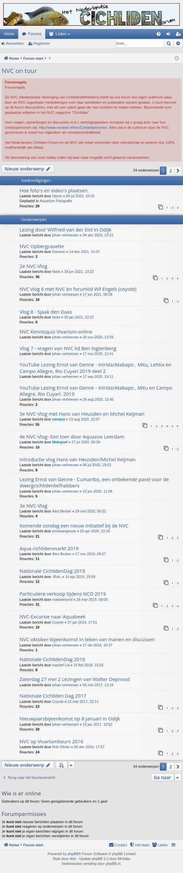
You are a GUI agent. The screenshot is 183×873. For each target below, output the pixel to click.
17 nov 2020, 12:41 (98, 354)
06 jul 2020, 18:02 (97, 465)
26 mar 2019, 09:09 (92, 599)
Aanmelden (15, 43)
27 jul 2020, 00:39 (86, 442)
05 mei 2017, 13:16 (98, 685)
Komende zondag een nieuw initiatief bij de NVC (74, 525)
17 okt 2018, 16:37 (97, 645)
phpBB (72, 854)
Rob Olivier (61, 747)
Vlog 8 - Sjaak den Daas (46, 311)
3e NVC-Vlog (33, 505)
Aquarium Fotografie (56, 201)
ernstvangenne (64, 531)
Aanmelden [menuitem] (169, 35)
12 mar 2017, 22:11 (82, 701)
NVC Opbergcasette (42, 246)
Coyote (57, 622)
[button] (178, 171)
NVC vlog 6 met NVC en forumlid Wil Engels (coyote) (78, 289)
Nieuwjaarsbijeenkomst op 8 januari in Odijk (70, 718)
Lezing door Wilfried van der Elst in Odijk (65, 229)
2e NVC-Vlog (33, 266)
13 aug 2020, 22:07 (84, 419)
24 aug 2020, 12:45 (98, 399)
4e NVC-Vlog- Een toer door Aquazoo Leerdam (72, 436)
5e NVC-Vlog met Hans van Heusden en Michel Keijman (82, 413)
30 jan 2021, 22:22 (79, 317)
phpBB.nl (113, 864)
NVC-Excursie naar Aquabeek (52, 616)
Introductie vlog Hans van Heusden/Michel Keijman (77, 459)
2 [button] (170, 171)
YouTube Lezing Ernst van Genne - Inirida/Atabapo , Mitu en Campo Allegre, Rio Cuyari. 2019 (96, 390)
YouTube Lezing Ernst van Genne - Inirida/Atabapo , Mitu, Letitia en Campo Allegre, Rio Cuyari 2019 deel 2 (95, 367)
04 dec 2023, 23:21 (98, 235)
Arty (73, 859)
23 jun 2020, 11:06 (97, 491)
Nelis (56, 272)
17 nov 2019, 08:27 (90, 554)
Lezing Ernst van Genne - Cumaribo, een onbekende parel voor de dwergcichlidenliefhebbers (94, 482)
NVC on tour (19, 71)
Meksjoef (59, 442)
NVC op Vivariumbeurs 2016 (51, 741)
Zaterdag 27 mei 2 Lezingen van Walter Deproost (75, 679)
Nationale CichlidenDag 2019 (52, 571)
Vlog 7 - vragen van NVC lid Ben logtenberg (68, 348)
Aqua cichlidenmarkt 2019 (49, 548)
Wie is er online (21, 793)
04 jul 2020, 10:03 (80, 196)
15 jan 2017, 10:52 (97, 724)
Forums (34, 34)
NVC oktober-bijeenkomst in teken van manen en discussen (87, 639)
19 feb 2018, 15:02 (89, 665)
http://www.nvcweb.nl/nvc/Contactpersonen (73, 127)
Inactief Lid (60, 665)
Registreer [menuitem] (179, 35)
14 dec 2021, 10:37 (84, 252)
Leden (61, 34)
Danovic (58, 252)
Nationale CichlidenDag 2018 (52, 659)
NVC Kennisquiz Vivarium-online (56, 331)
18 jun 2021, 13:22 (79, 272)
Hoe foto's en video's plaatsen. (54, 190)
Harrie (57, 196)
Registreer (42, 43)
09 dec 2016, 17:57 (89, 747)
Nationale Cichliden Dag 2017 (53, 695)
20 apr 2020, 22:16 (95, 531)
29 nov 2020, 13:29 (98, 337)
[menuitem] (158, 34)
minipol (58, 419)
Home (9, 34)
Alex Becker (61, 511)
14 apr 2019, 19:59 (80, 577)
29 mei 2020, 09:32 (90, 511)
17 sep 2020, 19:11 (98, 376)
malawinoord (62, 599)
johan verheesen (65, 235)
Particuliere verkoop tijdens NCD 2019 (63, 593)
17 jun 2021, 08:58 (97, 294)
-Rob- (56, 577)
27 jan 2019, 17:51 (82, 622)
